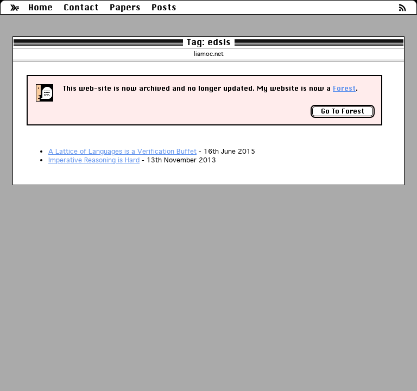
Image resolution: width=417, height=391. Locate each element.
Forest (344, 88)
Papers (125, 7)
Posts (163, 7)
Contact (81, 7)
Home (40, 7)
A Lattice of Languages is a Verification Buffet (122, 151)
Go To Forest (342, 111)
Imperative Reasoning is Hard (94, 160)
